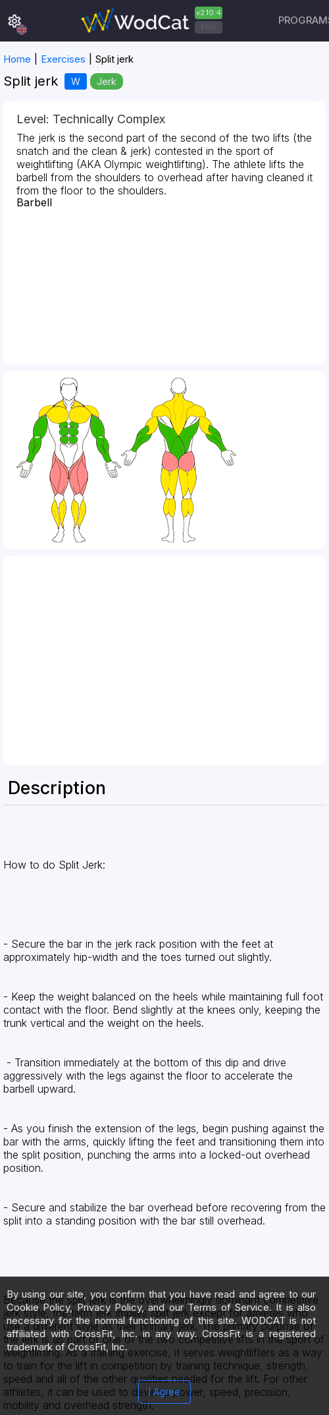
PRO (208, 27)
